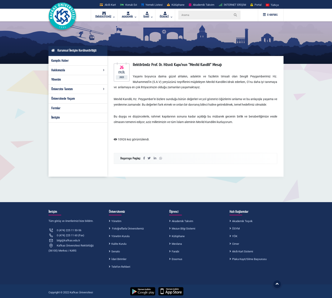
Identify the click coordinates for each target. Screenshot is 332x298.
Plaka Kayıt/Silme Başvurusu (249, 259)
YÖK (234, 236)
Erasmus (177, 259)
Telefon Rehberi (120, 266)
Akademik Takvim (182, 221)
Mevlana (177, 243)
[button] (272, 5)
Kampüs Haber (60, 61)
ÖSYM (236, 228)
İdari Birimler (118, 259)
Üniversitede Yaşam (63, 99)
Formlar (55, 108)
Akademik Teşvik (242, 221)
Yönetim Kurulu (120, 236)
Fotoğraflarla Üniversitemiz (127, 228)
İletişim (55, 117)
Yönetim (56, 79)
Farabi (175, 251)
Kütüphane (178, 236)
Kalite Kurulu (118, 243)
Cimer (235, 243)
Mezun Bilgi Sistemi (183, 228)
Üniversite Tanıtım (78, 89)
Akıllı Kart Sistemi (242, 251)
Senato (115, 251)
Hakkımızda (78, 70)
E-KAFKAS (270, 15)
